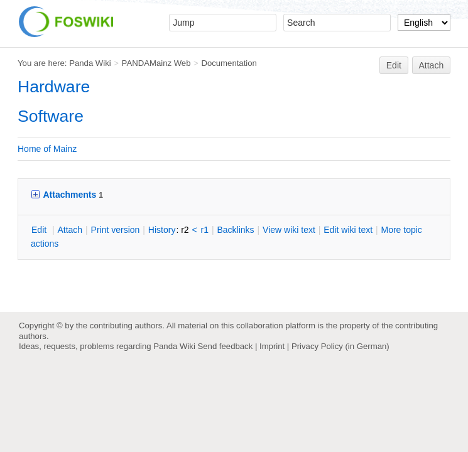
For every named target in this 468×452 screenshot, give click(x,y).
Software (51, 116)
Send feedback (225, 346)
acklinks (235, 230)
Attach (431, 65)
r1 (205, 230)
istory (162, 230)
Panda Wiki (90, 63)
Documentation (229, 63)
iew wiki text (289, 230)
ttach (69, 230)
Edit (393, 65)
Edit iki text (348, 230)
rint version (115, 230)
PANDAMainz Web (156, 63)
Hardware (54, 86)
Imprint (272, 346)
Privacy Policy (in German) (340, 346)
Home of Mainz (47, 149)
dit (40, 230)
